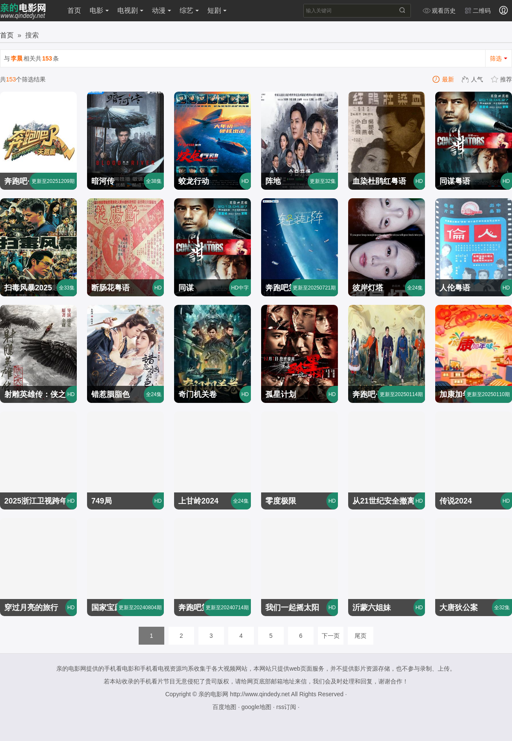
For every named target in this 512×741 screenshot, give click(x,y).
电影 (99, 10)
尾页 (361, 635)
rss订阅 (286, 706)
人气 (473, 79)
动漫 (161, 10)
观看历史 (439, 10)
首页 (74, 10)
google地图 (256, 706)
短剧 (217, 10)
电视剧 (130, 10)
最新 (443, 79)
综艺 (189, 10)
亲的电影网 (213, 694)
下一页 (331, 635)
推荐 (502, 79)
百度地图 (224, 706)
